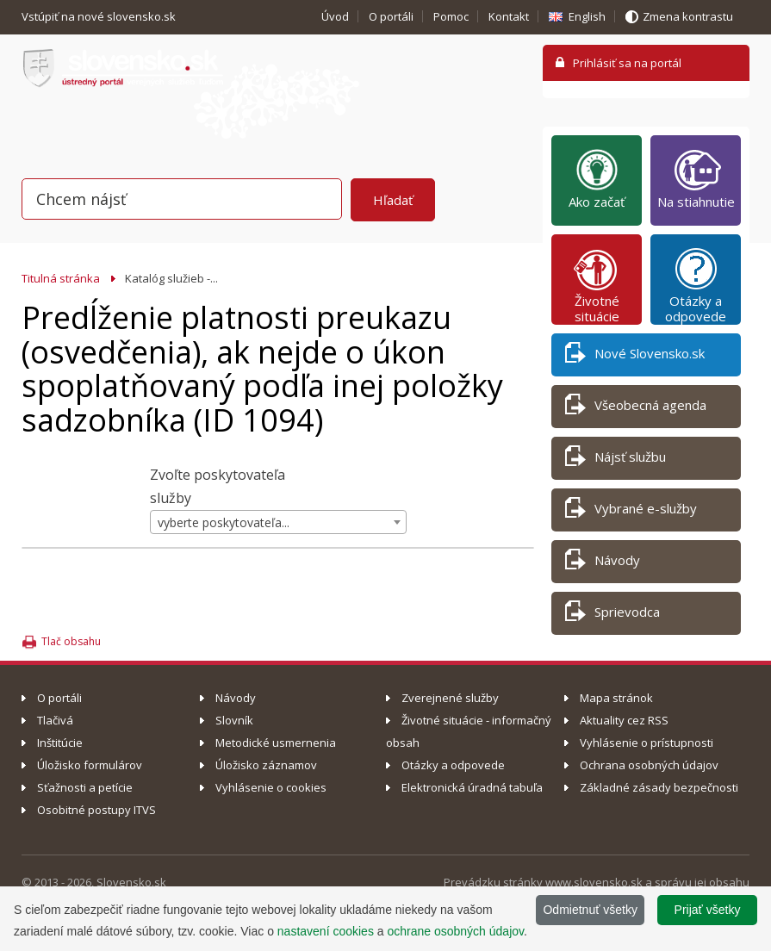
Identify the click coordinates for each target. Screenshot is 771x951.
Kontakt (508, 16)
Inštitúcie (60, 742)
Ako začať (597, 178)
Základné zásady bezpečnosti (659, 787)
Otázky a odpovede (695, 285)
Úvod (335, 16)
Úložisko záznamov (266, 765)
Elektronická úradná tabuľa (472, 787)
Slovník (234, 720)
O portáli (391, 16)
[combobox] (278, 522)
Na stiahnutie (696, 178)
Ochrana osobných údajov (649, 765)
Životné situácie (597, 285)
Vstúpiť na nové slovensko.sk (100, 16)
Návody (602, 563)
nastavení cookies (325, 931)
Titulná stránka (61, 278)
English (587, 16)
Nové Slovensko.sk (635, 356)
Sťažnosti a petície (85, 787)
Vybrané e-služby (631, 511)
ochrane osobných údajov (455, 931)
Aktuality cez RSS (624, 720)
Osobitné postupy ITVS (96, 809)
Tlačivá (55, 720)
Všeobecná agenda (635, 408)
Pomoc (451, 16)
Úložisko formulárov (89, 765)
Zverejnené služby (450, 697)
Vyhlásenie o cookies (270, 787)
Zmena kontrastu (688, 16)
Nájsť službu (615, 459)
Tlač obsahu (71, 641)
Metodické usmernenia (275, 742)
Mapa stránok (616, 697)
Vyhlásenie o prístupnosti (646, 742)
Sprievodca (612, 614)
